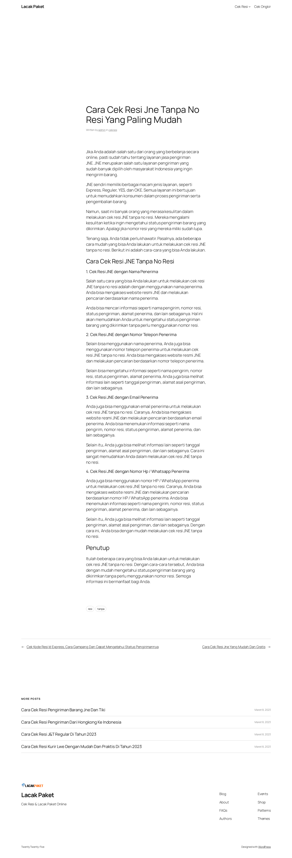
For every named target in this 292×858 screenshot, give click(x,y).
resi (90, 609)
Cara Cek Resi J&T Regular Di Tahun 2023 (58, 734)
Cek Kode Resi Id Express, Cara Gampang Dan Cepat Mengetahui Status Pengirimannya (93, 646)
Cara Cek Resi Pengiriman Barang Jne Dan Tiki (63, 710)
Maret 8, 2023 (263, 709)
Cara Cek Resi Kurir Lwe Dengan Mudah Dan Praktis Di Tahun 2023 (81, 746)
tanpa (100, 609)
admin (102, 130)
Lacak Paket (32, 6)
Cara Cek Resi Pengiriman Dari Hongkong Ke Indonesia (71, 722)
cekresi (113, 130)
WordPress (264, 847)
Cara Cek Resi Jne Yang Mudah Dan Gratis (233, 646)
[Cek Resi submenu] (250, 7)
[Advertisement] (146, 52)
